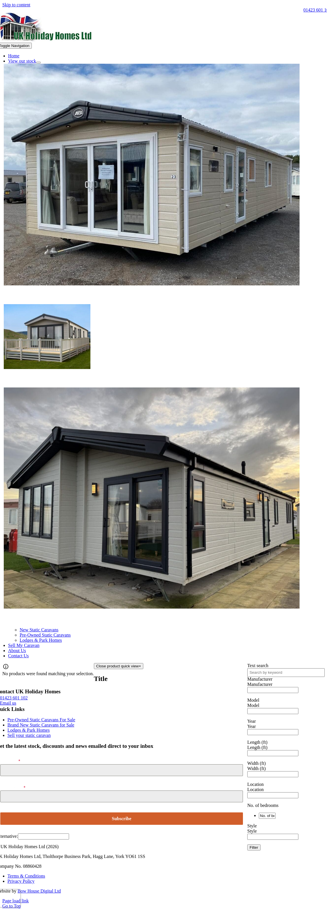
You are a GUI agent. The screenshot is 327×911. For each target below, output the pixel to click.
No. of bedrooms (262, 805)
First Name (10, 761)
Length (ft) (257, 742)
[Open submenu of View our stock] (38, 62)
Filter (254, 847)
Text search (257, 665)
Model (253, 700)
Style (252, 825)
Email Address (12, 788)
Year (251, 721)
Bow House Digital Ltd (39, 891)
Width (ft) (256, 763)
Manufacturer (259, 679)
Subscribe (121, 818)
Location (255, 784)
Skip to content (16, 4)
